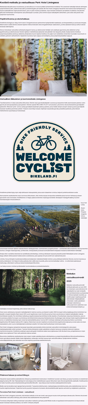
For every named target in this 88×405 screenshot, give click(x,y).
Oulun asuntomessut (59, 314)
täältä (64, 324)
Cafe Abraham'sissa (64, 331)
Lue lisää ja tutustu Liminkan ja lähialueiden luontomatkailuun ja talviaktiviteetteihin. (25, 266)
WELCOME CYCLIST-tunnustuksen (47, 105)
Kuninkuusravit (46, 314)
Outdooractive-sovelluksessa (25, 256)
